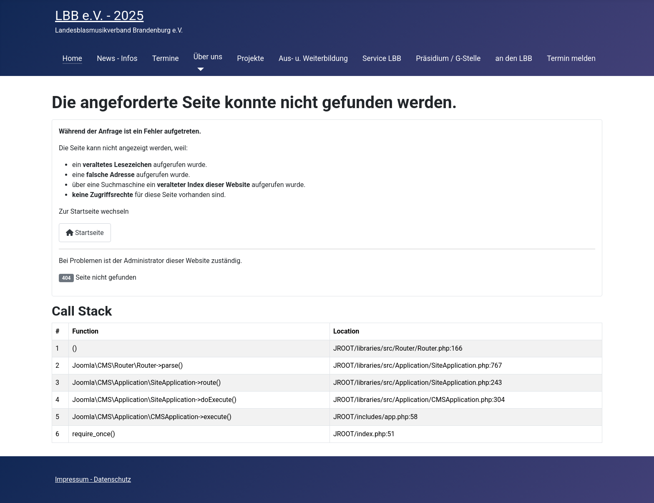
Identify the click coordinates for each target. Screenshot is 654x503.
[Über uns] (199, 69)
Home (72, 58)
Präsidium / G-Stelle (448, 58)
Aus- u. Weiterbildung (313, 58)
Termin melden (571, 58)
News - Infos (117, 58)
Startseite (85, 233)
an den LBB (514, 58)
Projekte (250, 58)
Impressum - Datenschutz (93, 479)
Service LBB (381, 58)
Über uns (208, 57)
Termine (165, 58)
